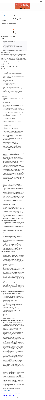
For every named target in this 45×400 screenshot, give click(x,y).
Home (2, 15)
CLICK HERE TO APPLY (5, 390)
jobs (4, 15)
